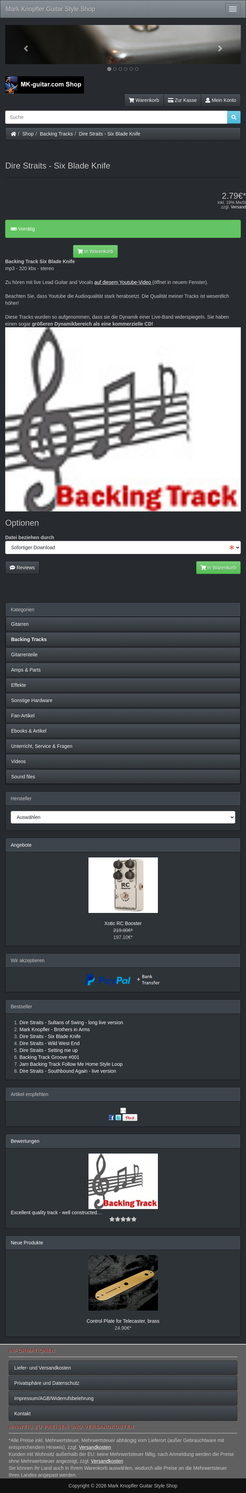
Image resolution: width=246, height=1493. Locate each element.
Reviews (22, 567)
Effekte (18, 685)
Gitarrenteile (24, 654)
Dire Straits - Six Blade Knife (110, 134)
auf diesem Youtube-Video (122, 282)
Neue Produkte (27, 1242)
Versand (238, 207)
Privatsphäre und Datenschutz (46, 1383)
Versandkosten (95, 1447)
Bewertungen (25, 1141)
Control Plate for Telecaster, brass (123, 1321)
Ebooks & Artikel (28, 731)
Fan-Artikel (23, 715)
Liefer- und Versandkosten (42, 1368)
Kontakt (22, 1413)
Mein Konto (220, 100)
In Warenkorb (95, 251)
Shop (28, 134)
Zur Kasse (182, 100)
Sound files (23, 776)
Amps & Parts (26, 670)
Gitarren (20, 624)
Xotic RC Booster (123, 923)
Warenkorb (144, 100)
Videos (18, 761)
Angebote (21, 845)
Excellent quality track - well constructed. (54, 1212)
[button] (23, 44)
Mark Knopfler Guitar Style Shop (50, 9)
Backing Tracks (56, 134)
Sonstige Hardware (31, 700)
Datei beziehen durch (29, 537)
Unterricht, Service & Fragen (42, 746)
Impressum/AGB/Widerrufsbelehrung (54, 1398)
